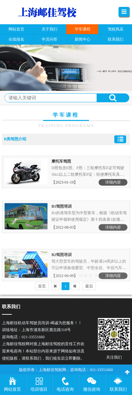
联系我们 (118, 389)
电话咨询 (65, 389)
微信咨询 (91, 389)
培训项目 (38, 389)
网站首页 (12, 389)
